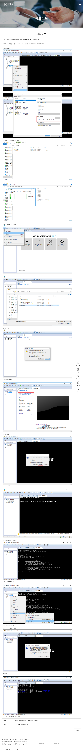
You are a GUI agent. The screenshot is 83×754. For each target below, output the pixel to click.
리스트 (77, 730)
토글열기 (80, 4)
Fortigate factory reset (21, 725)
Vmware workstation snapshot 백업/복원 (27, 720)
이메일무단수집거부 (23, 739)
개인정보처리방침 (6, 739)
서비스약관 (14, 739)
